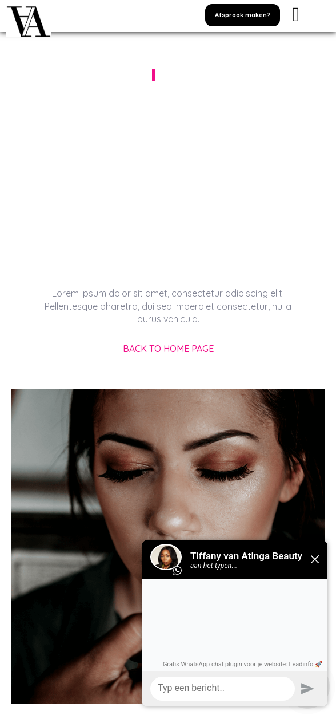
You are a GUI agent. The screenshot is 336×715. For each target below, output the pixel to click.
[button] (242, 15)
